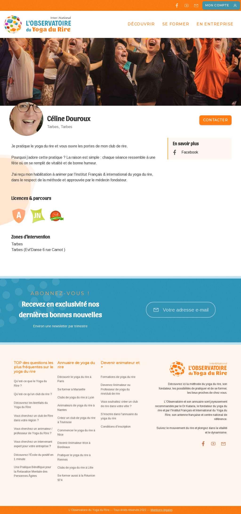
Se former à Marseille (71, 389)
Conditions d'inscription (116, 426)
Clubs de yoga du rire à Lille (75, 467)
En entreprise (215, 24)
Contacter (215, 120)
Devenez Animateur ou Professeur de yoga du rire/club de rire (115, 389)
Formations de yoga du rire (118, 377)
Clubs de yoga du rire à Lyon (75, 397)
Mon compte (221, 5)
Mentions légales (162, 510)
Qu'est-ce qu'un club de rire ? (33, 394)
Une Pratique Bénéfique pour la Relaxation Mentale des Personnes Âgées (32, 471)
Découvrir (141, 24)
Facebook (189, 152)
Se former (175, 24)
